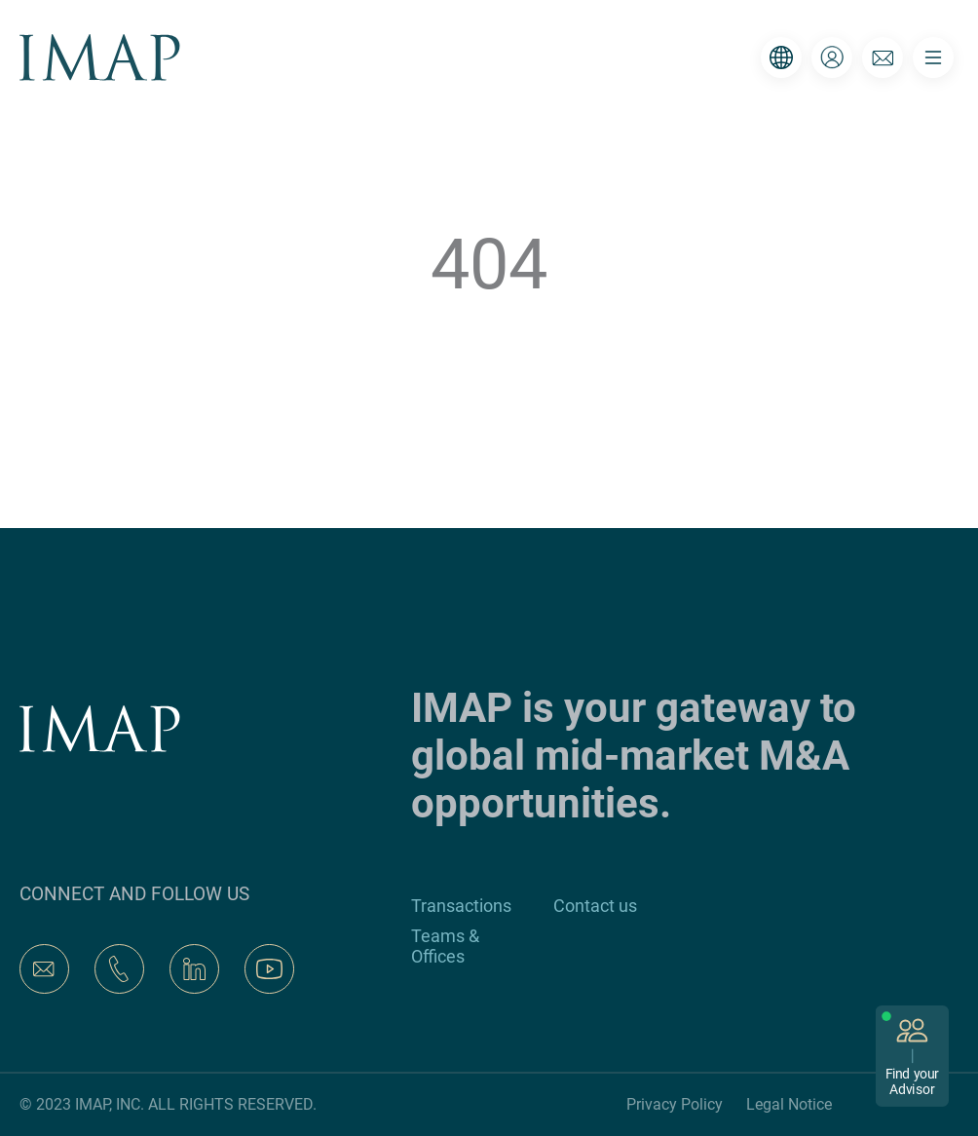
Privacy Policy (674, 1104)
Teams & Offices (445, 946)
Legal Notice (789, 1104)
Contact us (595, 905)
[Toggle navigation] (933, 57)
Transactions (461, 905)
